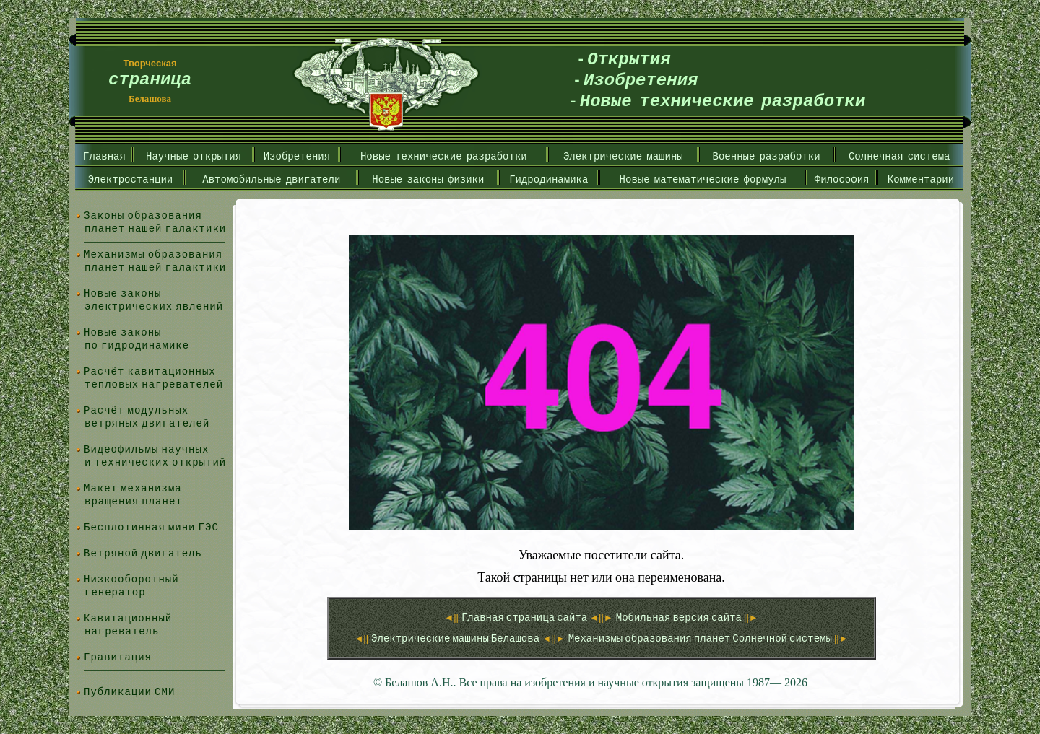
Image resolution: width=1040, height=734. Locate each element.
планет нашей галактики (155, 228)
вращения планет (133, 501)
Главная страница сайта (525, 617)
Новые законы (123, 293)
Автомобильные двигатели (271, 179)
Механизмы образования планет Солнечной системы (701, 638)
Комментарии (921, 179)
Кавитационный (128, 618)
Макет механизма (133, 488)
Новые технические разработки (443, 156)
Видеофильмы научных (146, 449)
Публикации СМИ (129, 692)
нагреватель (121, 631)
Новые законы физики (428, 179)
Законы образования (143, 215)
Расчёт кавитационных (150, 371)
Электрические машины (623, 156)
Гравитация (118, 657)
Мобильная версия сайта (680, 617)
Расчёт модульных (136, 410)
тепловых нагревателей (153, 384)
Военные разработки (766, 156)
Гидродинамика (548, 179)
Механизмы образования (153, 254)
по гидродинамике (136, 345)
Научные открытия (193, 156)
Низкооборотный (131, 579)
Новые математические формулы (703, 179)
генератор (115, 592)
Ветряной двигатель (143, 553)
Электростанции (130, 179)
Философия (842, 179)
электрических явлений (153, 306)
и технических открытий (155, 462)
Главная (104, 156)
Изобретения (297, 156)
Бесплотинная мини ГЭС (151, 527)
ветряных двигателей (146, 423)
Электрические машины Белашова (456, 638)
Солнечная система (899, 156)
